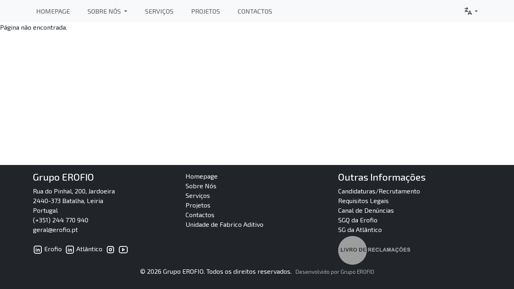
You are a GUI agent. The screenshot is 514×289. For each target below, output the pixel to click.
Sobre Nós (201, 185)
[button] (470, 11)
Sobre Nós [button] (105, 11)
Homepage (53, 11)
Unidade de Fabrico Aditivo (224, 224)
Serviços (159, 11)
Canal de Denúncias (366, 210)
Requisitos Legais (363, 200)
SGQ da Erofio (357, 220)
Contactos (255, 11)
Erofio (47, 248)
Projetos (205, 11)
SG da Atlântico (360, 229)
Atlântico (83, 248)
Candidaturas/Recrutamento (379, 191)
